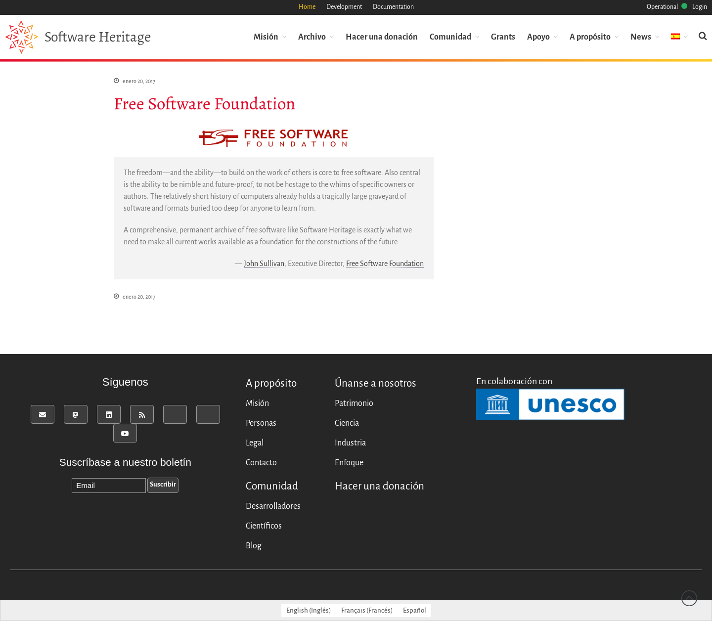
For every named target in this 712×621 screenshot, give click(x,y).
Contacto (261, 462)
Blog (254, 545)
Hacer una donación (382, 36)
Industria (350, 443)
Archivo (312, 36)
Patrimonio (354, 403)
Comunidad (450, 36)
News (640, 36)
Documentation (393, 6)
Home (307, 6)
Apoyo (538, 36)
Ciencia (347, 423)
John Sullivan (264, 263)
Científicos (264, 526)
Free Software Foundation (385, 263)
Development (344, 6)
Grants (503, 36)
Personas (261, 423)
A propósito (590, 36)
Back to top (689, 598)
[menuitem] (679, 36)
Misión (266, 36)
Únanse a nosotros (375, 383)
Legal (255, 443)
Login (699, 6)
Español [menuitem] (414, 610)
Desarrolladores (273, 506)
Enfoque (349, 462)
